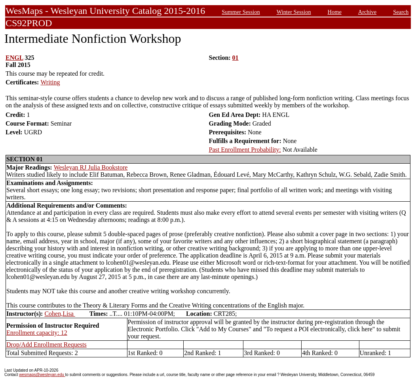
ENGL (14, 57)
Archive (367, 12)
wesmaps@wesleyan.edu (42, 374)
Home (335, 12)
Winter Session (294, 12)
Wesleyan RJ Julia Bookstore (91, 167)
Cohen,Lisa (59, 313)
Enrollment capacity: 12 (36, 332)
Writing (50, 82)
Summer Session (241, 12)
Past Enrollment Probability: (245, 149)
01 (235, 57)
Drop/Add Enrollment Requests (46, 344)
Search (400, 12)
